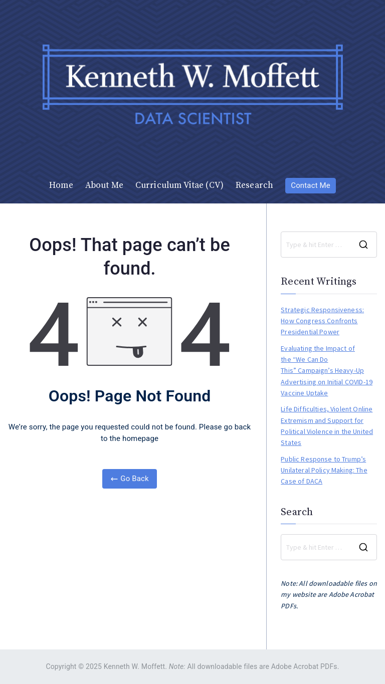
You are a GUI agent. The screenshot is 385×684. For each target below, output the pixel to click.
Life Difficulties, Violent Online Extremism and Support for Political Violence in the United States (327, 425)
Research (254, 185)
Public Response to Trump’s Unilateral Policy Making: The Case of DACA (324, 470)
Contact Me (310, 185)
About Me (104, 185)
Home (61, 185)
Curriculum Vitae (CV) (179, 185)
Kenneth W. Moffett (134, 666)
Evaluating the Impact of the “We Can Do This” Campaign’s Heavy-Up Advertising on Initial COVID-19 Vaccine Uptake (326, 371)
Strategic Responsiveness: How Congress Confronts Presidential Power (322, 321)
